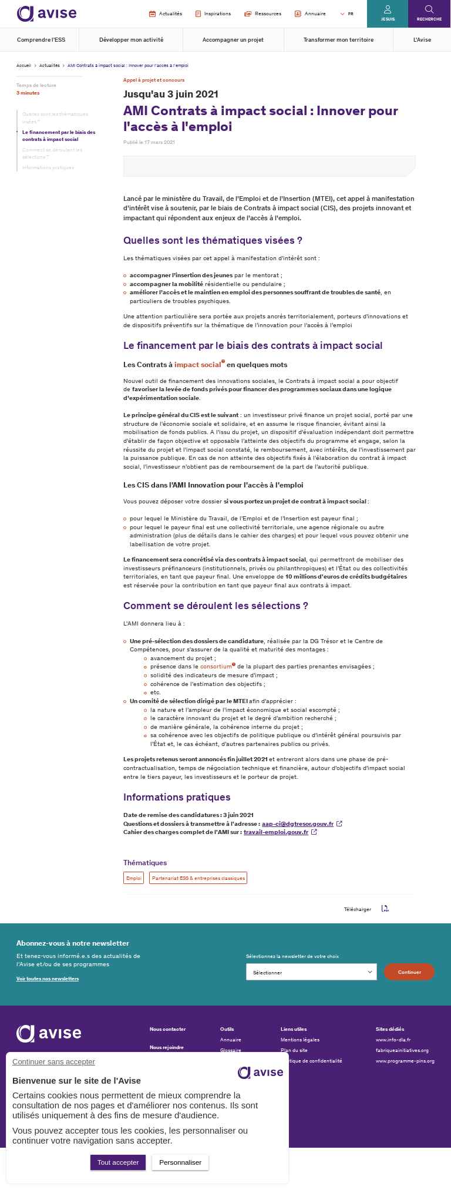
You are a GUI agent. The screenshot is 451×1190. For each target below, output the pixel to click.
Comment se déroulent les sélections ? (52, 153)
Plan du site (294, 1050)
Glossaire (230, 1050)
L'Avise (422, 39)
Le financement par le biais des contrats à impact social (58, 135)
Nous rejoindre (167, 1047)
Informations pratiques (48, 167)
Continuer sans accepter (53, 1061)
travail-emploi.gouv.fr (276, 832)
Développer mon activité (131, 39)
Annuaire (310, 14)
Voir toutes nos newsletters (47, 978)
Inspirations (213, 14)
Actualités (165, 14)
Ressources (262, 13)
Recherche (429, 19)
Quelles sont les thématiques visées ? (55, 117)
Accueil (23, 65)
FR (351, 13)
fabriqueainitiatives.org (402, 1050)
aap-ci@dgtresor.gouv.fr (298, 824)
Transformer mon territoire (338, 39)
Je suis (388, 19)
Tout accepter (118, 1162)
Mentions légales (300, 1040)
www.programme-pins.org (405, 1061)
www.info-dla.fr (393, 1040)
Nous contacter (168, 1029)
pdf (385, 908)
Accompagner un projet (233, 39)
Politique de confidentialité (311, 1061)
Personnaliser (180, 1162)
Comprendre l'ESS (41, 39)
